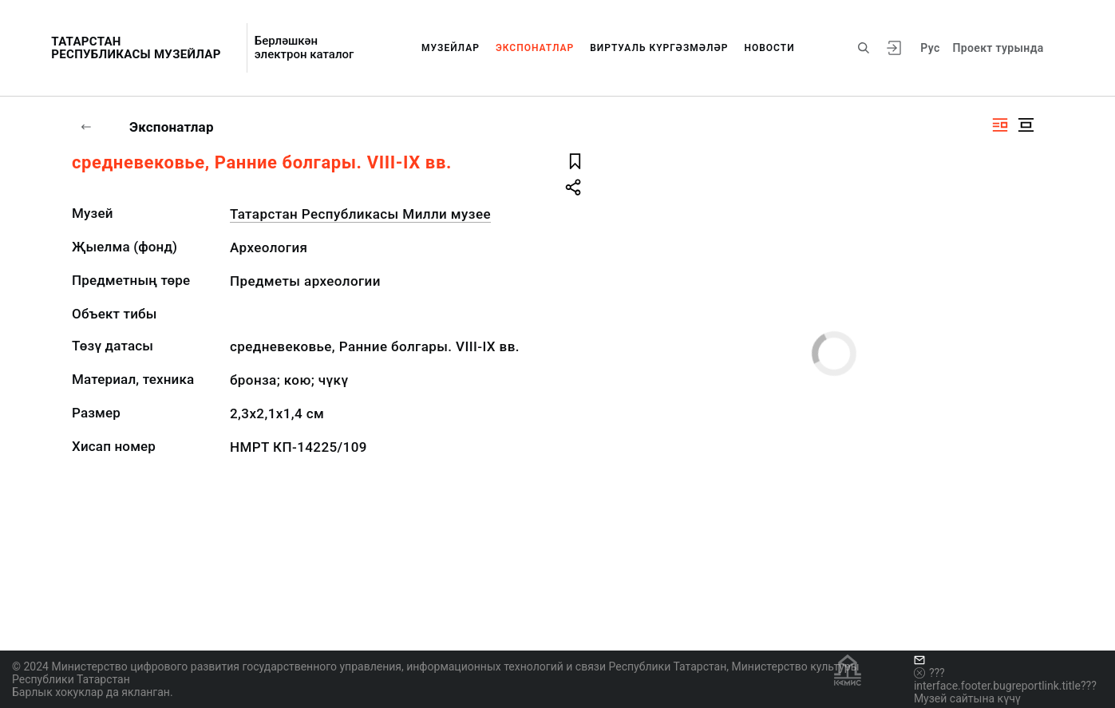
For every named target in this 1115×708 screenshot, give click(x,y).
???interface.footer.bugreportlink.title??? (1005, 679)
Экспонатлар (535, 47)
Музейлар (450, 47)
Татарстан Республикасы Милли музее (360, 214)
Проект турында (998, 48)
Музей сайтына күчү (967, 698)
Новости (769, 47)
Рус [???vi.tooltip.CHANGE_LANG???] (929, 48)
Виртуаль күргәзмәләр (659, 47)
